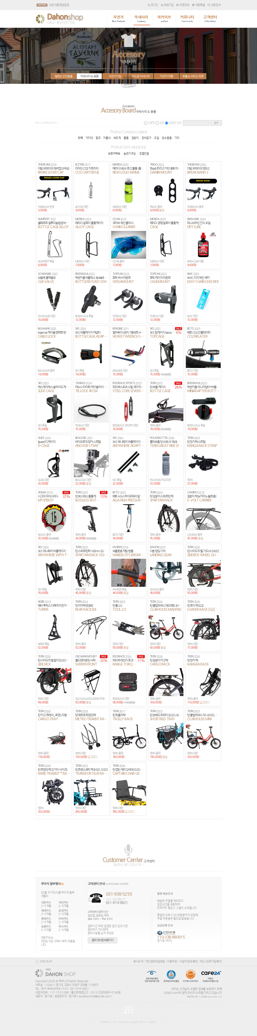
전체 (80, 138)
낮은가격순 (114, 153)
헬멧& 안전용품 (63, 76)
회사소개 (138, 961)
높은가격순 (130, 153)
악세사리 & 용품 (89, 76)
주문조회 (182, 4)
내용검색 (214, 4)
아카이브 (164, 18)
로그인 (153, 4)
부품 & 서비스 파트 (193, 76)
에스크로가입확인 (211, 961)
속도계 (117, 137)
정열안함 (144, 153)
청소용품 (167, 137)
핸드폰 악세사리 (141, 76)
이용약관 (172, 961)
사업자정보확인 (188, 961)
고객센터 (210, 18)
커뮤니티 (187, 18)
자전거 (118, 18)
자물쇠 (106, 137)
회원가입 (167, 4)
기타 (176, 137)
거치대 (89, 137)
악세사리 (141, 18)
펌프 (98, 137)
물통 (126, 137)
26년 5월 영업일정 (59, 5)
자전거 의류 (166, 76)
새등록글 (198, 4)
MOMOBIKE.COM (214, 997)
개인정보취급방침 (155, 961)
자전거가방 (115, 76)
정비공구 (146, 137)
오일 (156, 137)
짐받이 (135, 137)
